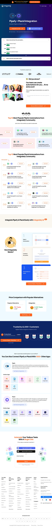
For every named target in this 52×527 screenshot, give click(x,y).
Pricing (35, 483)
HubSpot (10, 491)
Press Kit (35, 498)
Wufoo (27, 495)
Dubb (2, 504)
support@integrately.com (46, 503)
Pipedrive (3, 496)
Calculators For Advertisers (46, 493)
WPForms (27, 501)
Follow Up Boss (3, 484)
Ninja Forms (28, 504)
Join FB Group (46, 497)
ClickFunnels (11, 503)
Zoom (18, 505)
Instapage (28, 506)
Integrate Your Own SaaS (45, 480)
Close (2, 493)
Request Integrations (36, 490)
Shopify (18, 489)
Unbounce (28, 497)
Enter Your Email (20, 456)
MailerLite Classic (11, 506)
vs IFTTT (35, 508)
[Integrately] (6, 6)
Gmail (18, 487)
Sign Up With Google (35, 28)
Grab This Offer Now (35, 2)
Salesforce (3, 481)
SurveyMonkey (28, 499)
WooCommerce (20, 494)
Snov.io (2, 502)
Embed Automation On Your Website (46, 483)
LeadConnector (12, 488)
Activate (12, 132)
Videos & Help (35, 493)
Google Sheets (20, 483)
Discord (18, 500)
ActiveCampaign (12, 486)
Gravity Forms (28, 486)
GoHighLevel (11, 493)
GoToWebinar (11, 498)
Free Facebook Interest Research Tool (45, 491)
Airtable (18, 502)
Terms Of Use (40, 525)
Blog (34, 481)
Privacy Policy (33, 525)
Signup (35, 496)
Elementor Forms (28, 484)
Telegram (19, 507)
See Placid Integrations (20, 404)
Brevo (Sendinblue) (11, 496)
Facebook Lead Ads (12, 484)
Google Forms (28, 488)
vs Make (35, 506)
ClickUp (18, 491)
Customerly (3, 507)
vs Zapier (35, 504)
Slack (18, 496)
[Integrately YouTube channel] (50, 500)
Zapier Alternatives (36, 487)
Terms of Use (28, 464)
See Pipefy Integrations (20, 371)
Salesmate (3, 500)
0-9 (2, 518)
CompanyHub (4, 491)
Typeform (28, 493)
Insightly (3, 487)
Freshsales (3, 489)
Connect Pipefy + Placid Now (36, 284)
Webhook (19, 485)
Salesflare (3, 498)
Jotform (27, 491)
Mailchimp (11, 501)
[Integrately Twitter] (42, 500)
